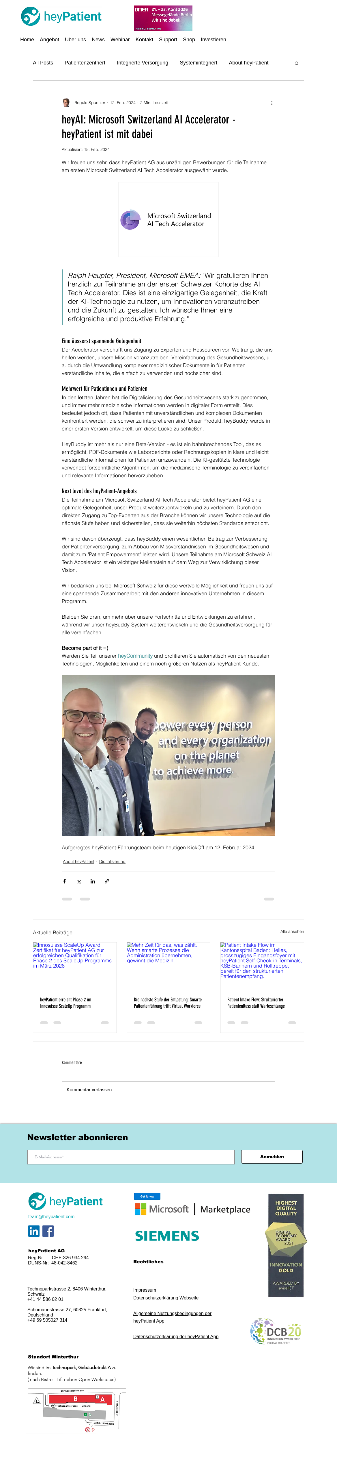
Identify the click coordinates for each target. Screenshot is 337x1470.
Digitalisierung (112, 861)
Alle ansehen (292, 931)
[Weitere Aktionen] (271, 102)
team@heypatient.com (51, 1216)
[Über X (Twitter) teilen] (78, 881)
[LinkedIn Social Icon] (34, 1231)
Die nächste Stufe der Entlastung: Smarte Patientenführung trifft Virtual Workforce (168, 1002)
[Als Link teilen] (107, 881)
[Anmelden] (272, 1157)
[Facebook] (48, 1231)
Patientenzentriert (85, 63)
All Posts (43, 63)
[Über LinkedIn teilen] (93, 881)
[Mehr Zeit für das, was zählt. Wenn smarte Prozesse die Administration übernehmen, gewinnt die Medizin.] (168, 965)
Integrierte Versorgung (142, 63)
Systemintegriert (198, 63)
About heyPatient (248, 63)
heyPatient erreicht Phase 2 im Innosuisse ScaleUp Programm (65, 1002)
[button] (49, 39)
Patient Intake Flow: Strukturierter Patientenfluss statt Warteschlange (256, 1002)
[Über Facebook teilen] (64, 881)
